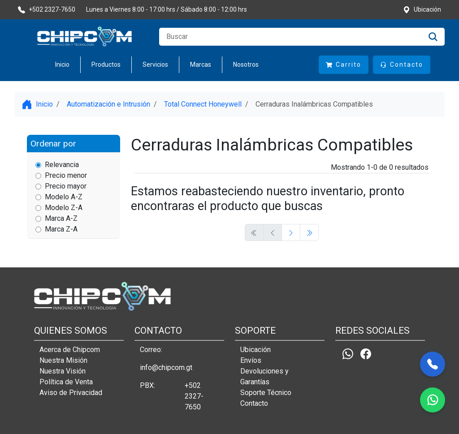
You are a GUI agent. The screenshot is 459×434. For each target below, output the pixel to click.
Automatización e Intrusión (108, 104)
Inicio (62, 64)
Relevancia (57, 164)
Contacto (254, 403)
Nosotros (246, 64)
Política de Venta (66, 382)
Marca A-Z (56, 218)
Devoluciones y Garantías (264, 376)
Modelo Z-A (58, 207)
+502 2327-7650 (194, 396)
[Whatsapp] (347, 353)
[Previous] (290, 232)
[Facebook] (365, 353)
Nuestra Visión (62, 371)
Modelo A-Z (58, 197)
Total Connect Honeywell (203, 104)
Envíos (250, 360)
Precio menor (61, 175)
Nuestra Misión (63, 360)
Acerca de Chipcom (69, 349)
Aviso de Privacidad (70, 392)
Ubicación (255, 349)
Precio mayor (61, 186)
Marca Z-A (56, 229)
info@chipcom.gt (166, 367)
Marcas (200, 64)
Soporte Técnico (265, 392)
